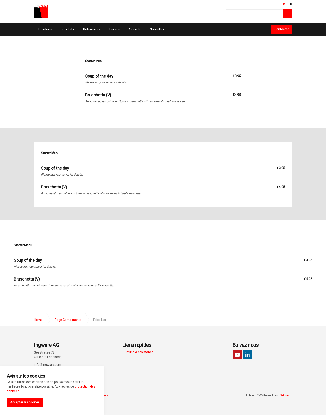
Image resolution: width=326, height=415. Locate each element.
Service (114, 29)
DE (285, 4)
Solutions (45, 29)
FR (290, 4)
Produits (68, 29)
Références (91, 29)
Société (135, 29)
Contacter (281, 29)
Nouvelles (157, 29)
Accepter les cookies (25, 402)
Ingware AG (41, 11)
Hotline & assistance (139, 352)
